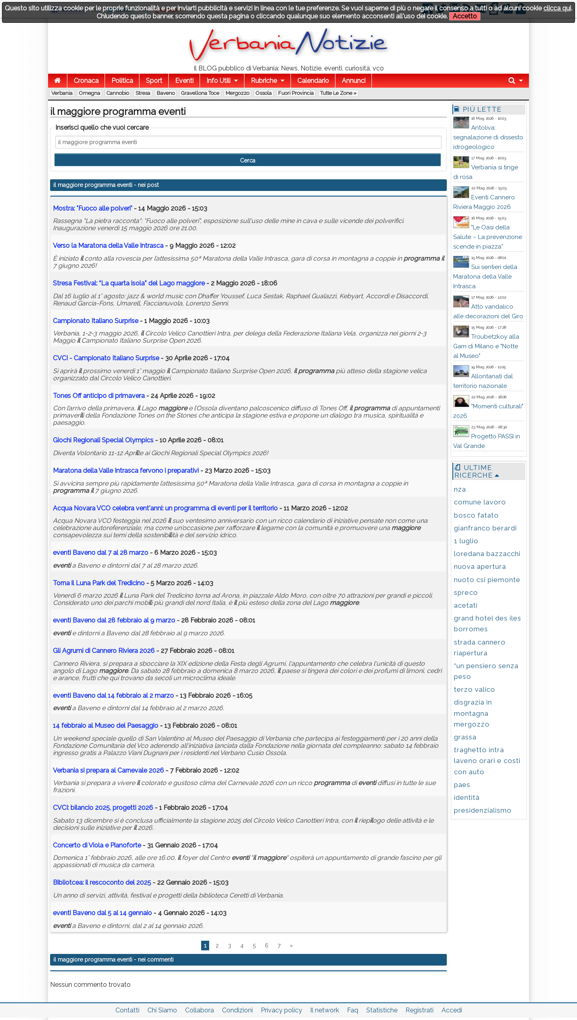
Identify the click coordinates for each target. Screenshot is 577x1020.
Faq (352, 1010)
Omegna (89, 93)
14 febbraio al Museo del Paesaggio (106, 725)
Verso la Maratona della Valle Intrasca (108, 245)
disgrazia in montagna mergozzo (473, 713)
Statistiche (381, 1010)
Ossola (264, 93)
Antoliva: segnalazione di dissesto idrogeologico (488, 137)
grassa (465, 737)
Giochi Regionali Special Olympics (103, 440)
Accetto (465, 16)
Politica (122, 80)
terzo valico (474, 689)
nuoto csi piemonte (487, 580)
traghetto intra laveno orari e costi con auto (487, 760)
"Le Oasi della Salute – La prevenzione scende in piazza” (487, 237)
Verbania (62, 93)
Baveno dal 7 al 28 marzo (100, 552)
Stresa (142, 93)
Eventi (184, 80)
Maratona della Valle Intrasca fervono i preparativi (126, 470)
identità (467, 797)
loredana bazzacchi (487, 554)
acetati (466, 605)
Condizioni (237, 1010)
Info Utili (218, 80)
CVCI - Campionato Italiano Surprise (106, 358)
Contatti (127, 1010)
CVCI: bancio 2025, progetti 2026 (103, 807)
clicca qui (557, 8)
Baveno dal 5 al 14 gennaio (102, 913)
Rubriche (264, 80)
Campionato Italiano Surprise (95, 321)
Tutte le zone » (338, 93)
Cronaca (86, 80)
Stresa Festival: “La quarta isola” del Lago (129, 283)
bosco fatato (476, 515)
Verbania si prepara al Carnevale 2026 (108, 770)
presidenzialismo (483, 810)
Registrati (420, 1010)
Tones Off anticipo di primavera (99, 396)
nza (460, 489)
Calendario (313, 80)
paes (462, 785)
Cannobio (118, 93)
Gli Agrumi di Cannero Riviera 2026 (104, 651)
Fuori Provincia (296, 93)
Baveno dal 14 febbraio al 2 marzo (113, 695)
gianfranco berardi (485, 528)
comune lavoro (480, 502)
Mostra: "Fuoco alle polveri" (92, 208)
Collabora (199, 1010)
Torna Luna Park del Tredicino (99, 583)
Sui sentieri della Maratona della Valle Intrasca (485, 276)
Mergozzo (237, 93)
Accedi (452, 1010)
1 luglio (466, 541)
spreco (466, 592)
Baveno (166, 93)
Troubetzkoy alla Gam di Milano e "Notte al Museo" (486, 346)
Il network (324, 1010)
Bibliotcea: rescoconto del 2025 (102, 882)
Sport (154, 80)
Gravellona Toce (200, 93)
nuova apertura (480, 566)
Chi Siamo (162, 1010)
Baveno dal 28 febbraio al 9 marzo (114, 620)
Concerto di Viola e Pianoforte (97, 845)
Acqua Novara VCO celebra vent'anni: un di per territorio (165, 508)
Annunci (353, 80)
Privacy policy (281, 1010)
